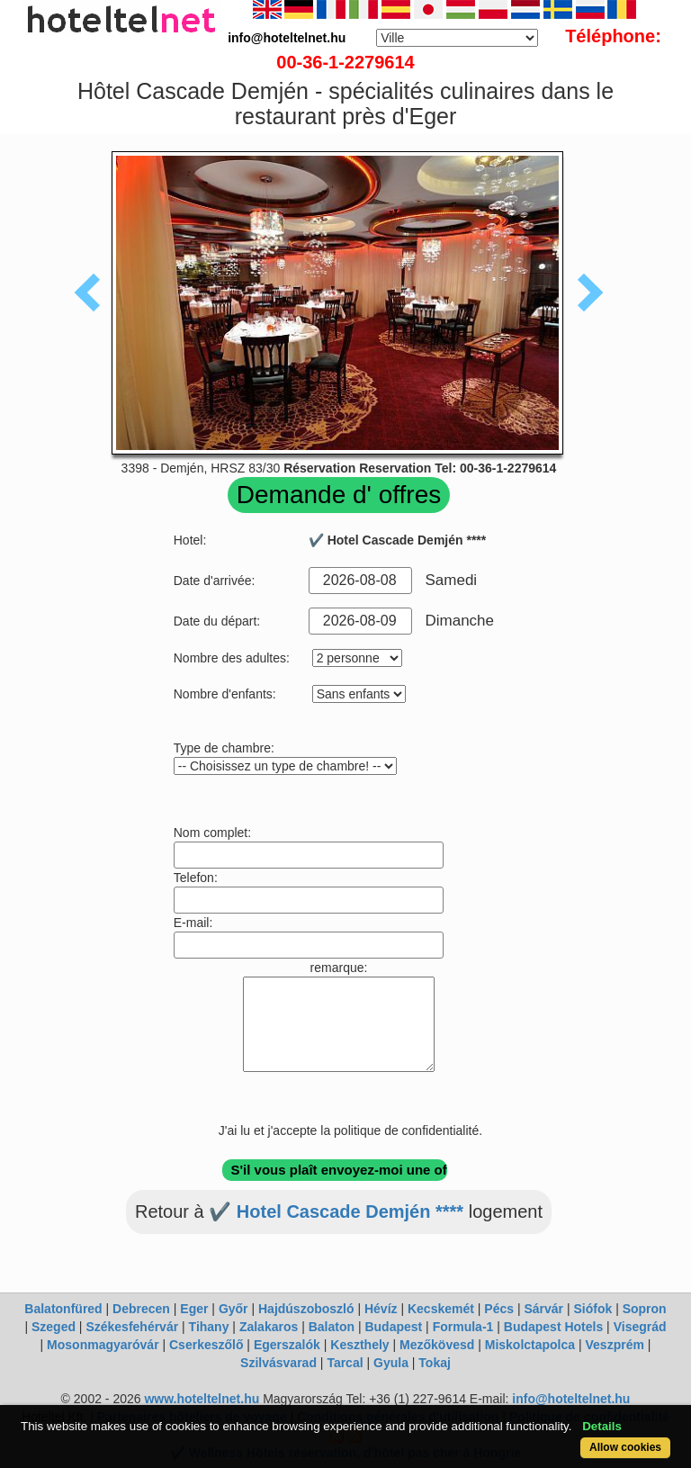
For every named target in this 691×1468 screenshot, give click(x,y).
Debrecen (141, 1308)
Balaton (331, 1326)
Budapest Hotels (553, 1326)
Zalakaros (268, 1326)
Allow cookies (625, 1447)
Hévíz (381, 1308)
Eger (194, 1308)
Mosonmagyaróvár (102, 1344)
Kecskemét (441, 1308)
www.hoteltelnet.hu (201, 1398)
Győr (233, 1308)
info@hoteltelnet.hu (571, 1398)
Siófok (592, 1308)
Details (602, 1426)
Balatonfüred (63, 1308)
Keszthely (359, 1344)
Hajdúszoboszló (306, 1308)
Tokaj (434, 1362)
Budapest (393, 1326)
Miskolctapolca (530, 1344)
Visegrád (640, 1326)
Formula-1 (463, 1326)
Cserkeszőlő (206, 1344)
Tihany (209, 1326)
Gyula (390, 1362)
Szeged (53, 1326)
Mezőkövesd (436, 1344)
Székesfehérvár (131, 1326)
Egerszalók (287, 1344)
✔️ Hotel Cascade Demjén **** (336, 1211)
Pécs (499, 1308)
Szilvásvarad (278, 1362)
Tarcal (345, 1362)
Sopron (645, 1308)
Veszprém (615, 1344)
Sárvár (543, 1308)
